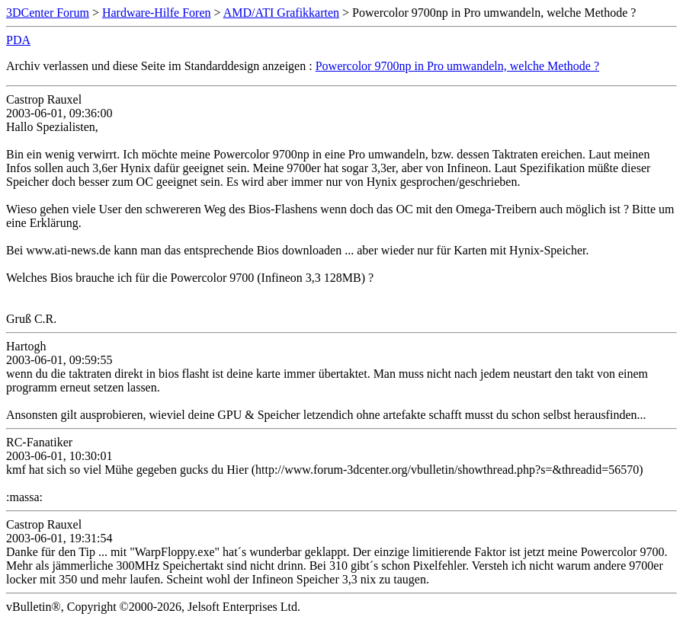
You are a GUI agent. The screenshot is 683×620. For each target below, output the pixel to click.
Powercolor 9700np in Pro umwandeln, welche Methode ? (457, 65)
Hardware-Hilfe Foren (156, 12)
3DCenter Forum (47, 12)
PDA (18, 40)
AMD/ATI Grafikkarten (281, 12)
